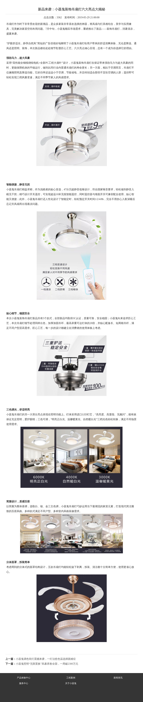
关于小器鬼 (70, 683)
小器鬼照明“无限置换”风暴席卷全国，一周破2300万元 (47, 663)
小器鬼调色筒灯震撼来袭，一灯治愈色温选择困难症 (46, 659)
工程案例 (70, 677)
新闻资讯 (118, 677)
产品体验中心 (23, 677)
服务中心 (23, 683)
